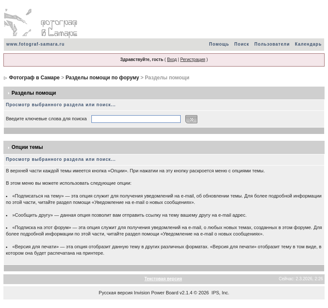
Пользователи (272, 44)
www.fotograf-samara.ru (35, 44)
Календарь (308, 44)
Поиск (241, 44)
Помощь (219, 44)
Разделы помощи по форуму (102, 78)
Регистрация (192, 59)
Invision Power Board (156, 292)
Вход (172, 59)
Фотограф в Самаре (34, 78)
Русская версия (115, 292)
